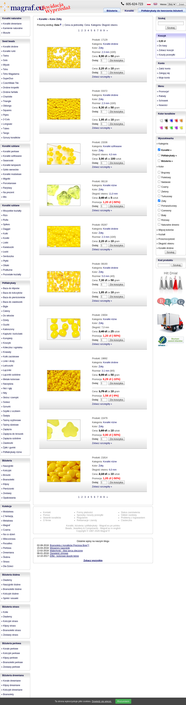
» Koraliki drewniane (11, 23)
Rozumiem (123, 701)
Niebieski (164, 182)
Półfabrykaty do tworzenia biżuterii (162, 10)
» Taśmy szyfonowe (11, 420)
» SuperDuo (7, 78)
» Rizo (4, 215)
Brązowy (164, 172)
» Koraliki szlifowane (11, 156)
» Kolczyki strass (9, 621)
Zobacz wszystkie (93, 560)
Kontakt (47, 512)
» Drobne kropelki (10, 87)
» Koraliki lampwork (11, 165)
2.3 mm (105, 52)
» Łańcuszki (7, 365)
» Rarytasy (6, 188)
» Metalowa (7, 520)
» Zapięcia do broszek (12, 434)
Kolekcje (7, 506)
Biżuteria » (167, 161)
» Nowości (162, 105)
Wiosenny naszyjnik (60, 548)
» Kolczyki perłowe (10, 653)
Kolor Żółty (56, 19)
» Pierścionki (7, 488)
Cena (87, 25)
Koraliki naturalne (11, 18)
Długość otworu (109, 25)
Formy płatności (85, 512)
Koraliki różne (110, 185)
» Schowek (162, 100)
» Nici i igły (6, 388)
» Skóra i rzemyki (10, 397)
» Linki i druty (8, 361)
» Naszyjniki (7, 466)
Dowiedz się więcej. (102, 701)
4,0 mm (113, 154)
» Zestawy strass (9, 635)
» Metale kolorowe (10, 379)
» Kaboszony (7, 329)
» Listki (4, 242)
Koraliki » (166, 150)
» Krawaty (6, 352)
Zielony (163, 191)
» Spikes (5, 224)
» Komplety (6, 338)
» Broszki (5, 475)
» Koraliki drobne (9, 46)
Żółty (101, 48)
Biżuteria (112, 10)
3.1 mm (105, 370)
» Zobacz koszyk (165, 50)
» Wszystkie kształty (11, 210)
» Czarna (5, 530)
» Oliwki (5, 265)
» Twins (5, 55)
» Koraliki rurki (8, 51)
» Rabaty (161, 96)
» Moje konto (163, 77)
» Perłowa (6, 548)
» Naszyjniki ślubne (11, 584)
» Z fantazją (7, 516)
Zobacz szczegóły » (102, 76)
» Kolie (4, 612)
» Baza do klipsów (10, 288)
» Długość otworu (165, 243)
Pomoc (46, 515)
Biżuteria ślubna (11, 574)
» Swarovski (7, 160)
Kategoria (96, 25)
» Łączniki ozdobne (11, 374)
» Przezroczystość (166, 239)
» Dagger (5, 229)
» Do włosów (7, 315)
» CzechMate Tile (10, 83)
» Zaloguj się (163, 73)
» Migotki (5, 178)
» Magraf (5, 525)
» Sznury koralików (10, 137)
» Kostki (5, 238)
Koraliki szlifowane (112, 146)
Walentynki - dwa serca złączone (66, 550)
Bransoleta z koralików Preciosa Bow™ (69, 545)
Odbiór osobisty (129, 515)
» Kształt (161, 234)
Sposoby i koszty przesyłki (90, 515)
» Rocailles (6, 543)
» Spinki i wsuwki (9, 598)
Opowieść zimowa (59, 553)
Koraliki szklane (10, 146)
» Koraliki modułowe (11, 174)
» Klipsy (5, 484)
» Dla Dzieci (7, 566)
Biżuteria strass (10, 606)
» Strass (5, 561)
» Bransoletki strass (11, 630)
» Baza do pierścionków (13, 297)
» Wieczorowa (8, 539)
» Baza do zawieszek (11, 302)
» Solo (4, 60)
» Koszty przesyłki (166, 54)
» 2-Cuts (5, 119)
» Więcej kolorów (165, 230)
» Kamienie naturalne (11, 28)
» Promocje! (163, 91)
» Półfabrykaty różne (11, 452)
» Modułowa (7, 511)
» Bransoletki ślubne (11, 589)
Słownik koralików (52, 517)
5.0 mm (105, 276)
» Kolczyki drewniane (11, 690)
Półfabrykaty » (169, 155)
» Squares (6, 110)
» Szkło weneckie (10, 169)
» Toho (4, 69)
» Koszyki (6, 343)
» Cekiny (5, 311)
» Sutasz (5, 402)
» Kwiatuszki (7, 247)
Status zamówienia (130, 512)
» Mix (4, 197)
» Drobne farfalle (9, 92)
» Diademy (6, 580)
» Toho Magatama (10, 74)
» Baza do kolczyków (11, 293)
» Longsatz (6, 124)
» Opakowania (8, 497)
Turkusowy (165, 196)
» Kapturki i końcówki (11, 334)
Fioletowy (164, 177)
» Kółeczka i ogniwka (11, 347)
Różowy (163, 219)
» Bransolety (7, 694)
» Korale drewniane (11, 680)
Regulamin (82, 517)
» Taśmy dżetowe (10, 424)
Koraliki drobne (110, 44)
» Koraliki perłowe (10, 151)
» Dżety (5, 320)
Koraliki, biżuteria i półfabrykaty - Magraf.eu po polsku (93, 525)
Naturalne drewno (168, 224)
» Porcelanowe (8, 183)
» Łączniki (6, 370)
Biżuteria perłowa (11, 643)
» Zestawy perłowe (10, 667)
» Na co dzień (8, 534)
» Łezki (4, 251)
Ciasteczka (126, 520)
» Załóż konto (164, 68)
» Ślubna (5, 557)
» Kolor (160, 166)
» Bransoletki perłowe (12, 662)
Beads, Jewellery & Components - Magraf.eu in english (92, 528)
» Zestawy (6, 493)
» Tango (5, 133)
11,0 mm (113, 193)
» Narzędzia (7, 384)
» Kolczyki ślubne (10, 593)
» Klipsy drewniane (10, 685)
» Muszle (5, 32)
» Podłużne (6, 270)
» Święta (5, 415)
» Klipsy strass (8, 625)
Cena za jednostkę (74, 25)
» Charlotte (6, 96)
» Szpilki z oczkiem (10, 411)
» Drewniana (7, 552)
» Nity (4, 393)
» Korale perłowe (9, 648)
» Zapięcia (6, 429)
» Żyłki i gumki (8, 447)
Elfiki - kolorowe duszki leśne (64, 556)
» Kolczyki (6, 470)
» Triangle (6, 101)
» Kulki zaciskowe (10, 356)
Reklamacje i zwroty (87, 520)
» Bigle (4, 306)
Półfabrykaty (9, 283)
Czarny (163, 186)
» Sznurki (6, 406)
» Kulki (4, 233)
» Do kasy (162, 45)
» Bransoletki (7, 479)
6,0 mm (113, 469)
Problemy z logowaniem (133, 517)
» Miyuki (5, 65)
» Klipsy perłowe (9, 657)
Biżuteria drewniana (13, 675)
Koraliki (129, 10)
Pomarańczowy (167, 205)
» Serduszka (7, 256)
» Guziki (5, 324)
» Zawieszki (7, 443)
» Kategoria (162, 143)
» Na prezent (7, 192)
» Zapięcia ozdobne (11, 438)
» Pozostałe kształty (11, 274)
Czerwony (164, 210)
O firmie (47, 520)
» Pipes (5, 115)
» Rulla (4, 220)
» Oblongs (6, 105)
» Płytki (4, 261)
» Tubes (5, 128)
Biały (162, 215)
